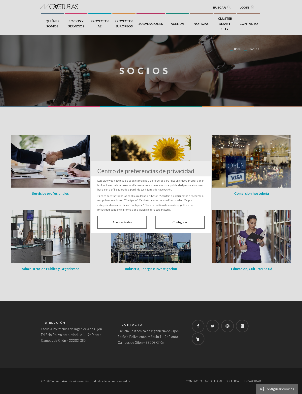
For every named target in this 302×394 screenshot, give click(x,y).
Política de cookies (166, 205)
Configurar (179, 222)
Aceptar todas (122, 222)
